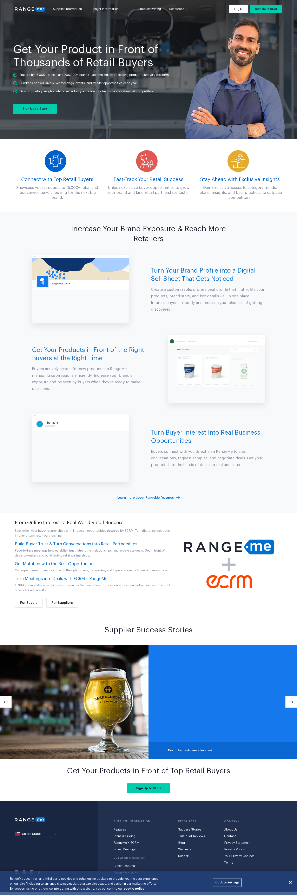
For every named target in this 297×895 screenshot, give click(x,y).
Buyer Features (124, 866)
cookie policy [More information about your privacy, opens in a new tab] (134, 888)
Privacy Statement (237, 842)
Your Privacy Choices (239, 856)
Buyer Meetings (125, 849)
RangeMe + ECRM (126, 842)
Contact (230, 836)
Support (184, 856)
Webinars (184, 849)
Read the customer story (190, 750)
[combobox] (35, 834)
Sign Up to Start (266, 9)
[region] (148, 883)
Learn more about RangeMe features (148, 497)
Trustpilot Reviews (191, 836)
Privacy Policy (234, 849)
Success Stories (189, 829)
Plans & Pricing (124, 836)
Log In (238, 9)
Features (120, 829)
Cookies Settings (227, 882)
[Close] (290, 882)
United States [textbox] (28, 833)
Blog (181, 842)
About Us (230, 829)
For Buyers (29, 602)
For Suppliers (62, 602)
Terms (228, 862)
